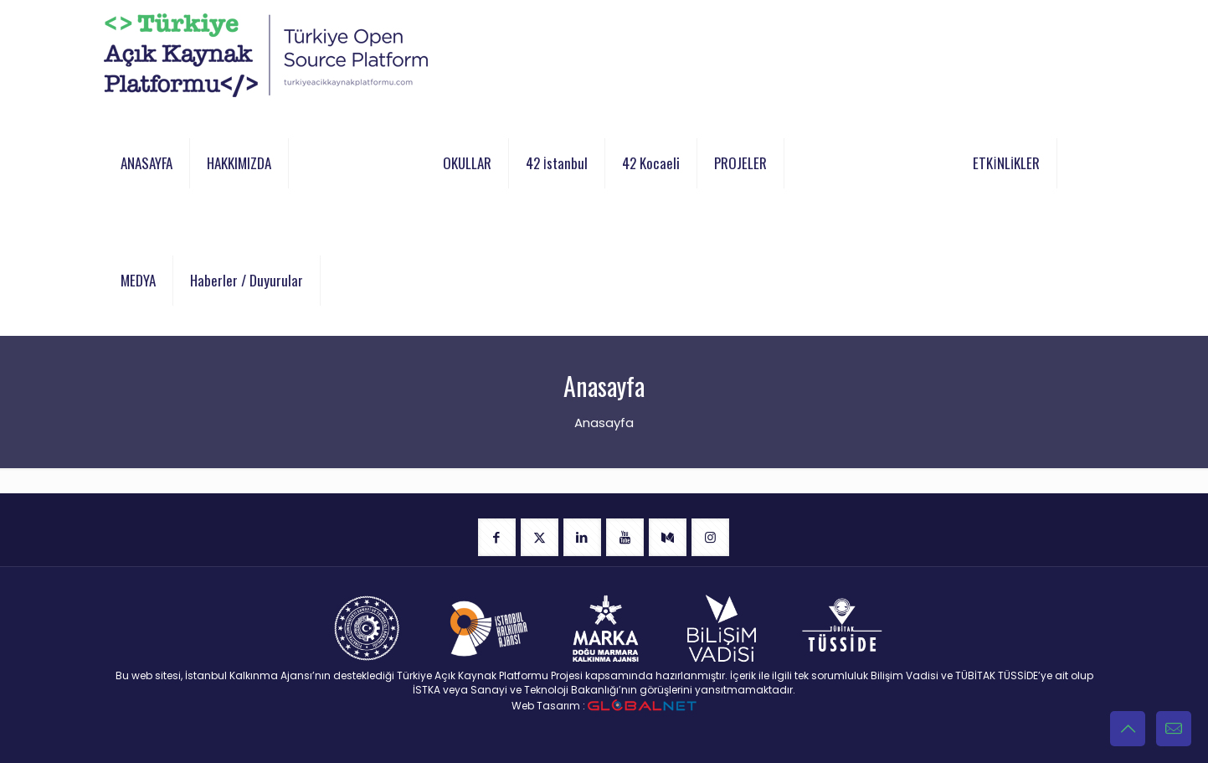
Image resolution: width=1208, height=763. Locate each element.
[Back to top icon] (1127, 728)
